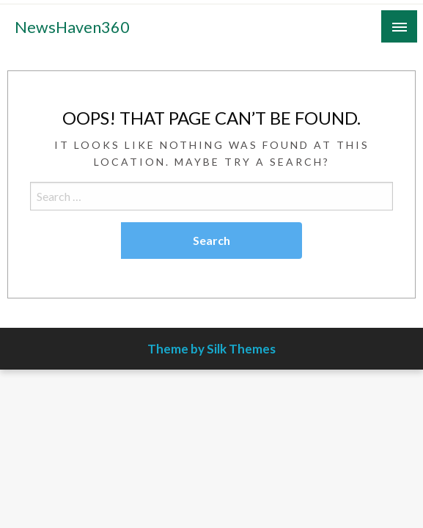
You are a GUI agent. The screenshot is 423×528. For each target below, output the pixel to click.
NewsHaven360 (72, 27)
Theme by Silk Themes (211, 348)
